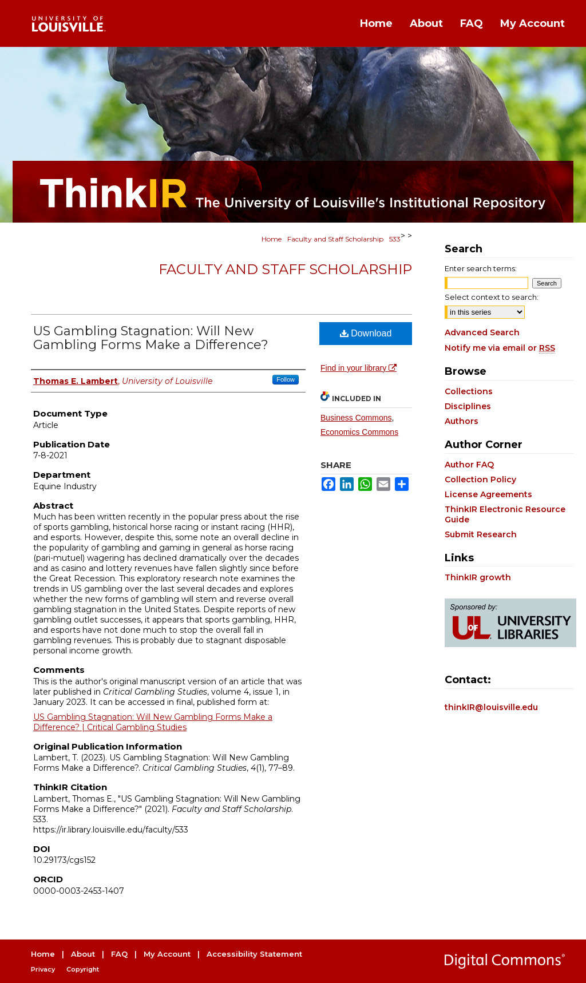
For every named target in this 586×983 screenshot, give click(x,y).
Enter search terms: (481, 268)
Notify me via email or (500, 348)
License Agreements (488, 494)
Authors (461, 421)
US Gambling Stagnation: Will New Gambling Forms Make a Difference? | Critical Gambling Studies (152, 722)
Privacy (43, 969)
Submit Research (481, 534)
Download (366, 333)
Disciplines (468, 406)
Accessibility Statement (254, 953)
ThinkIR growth (478, 577)
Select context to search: (492, 297)
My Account (167, 953)
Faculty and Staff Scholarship (335, 239)
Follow (285, 379)
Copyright (82, 969)
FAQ (119, 953)
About (83, 953)
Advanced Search (482, 332)
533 (395, 239)
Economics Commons (359, 432)
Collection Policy (480, 479)
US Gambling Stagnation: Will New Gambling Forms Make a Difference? (150, 337)
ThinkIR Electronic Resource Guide (505, 514)
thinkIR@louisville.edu (491, 707)
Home (272, 239)
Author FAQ (469, 464)
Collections (469, 391)
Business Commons (356, 417)
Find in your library (358, 367)
